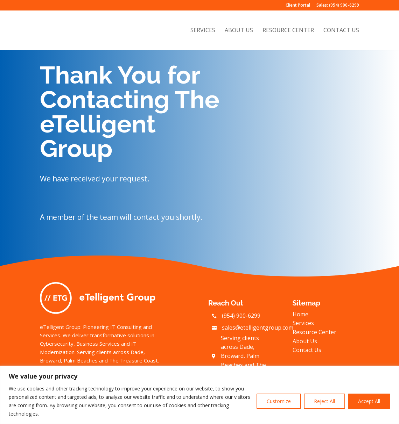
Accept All (369, 401)
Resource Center (288, 31)
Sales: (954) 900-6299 (337, 5)
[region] (199, 395)
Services (202, 31)
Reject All (324, 401)
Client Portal (298, 5)
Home (300, 314)
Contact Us (341, 31)
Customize (279, 401)
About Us (239, 31)
